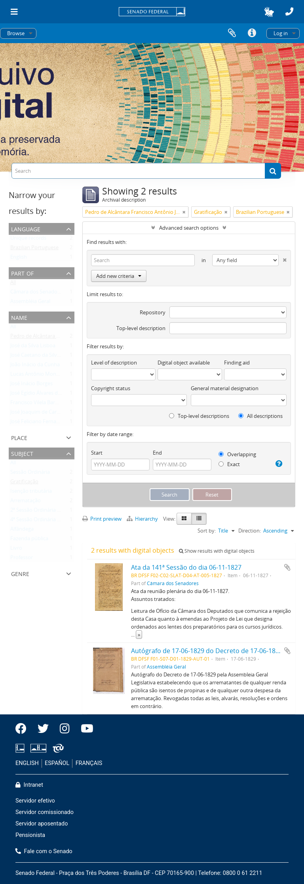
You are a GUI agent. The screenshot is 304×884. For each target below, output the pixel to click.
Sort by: (207, 530)
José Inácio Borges (31, 385)
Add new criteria (118, 276)
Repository (152, 312)
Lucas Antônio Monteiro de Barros (50, 375)
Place (19, 437)
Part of (22, 272)
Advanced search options (188, 227)
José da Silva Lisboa (32, 347)
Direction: (249, 530)
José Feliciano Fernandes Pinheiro (49, 423)
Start (97, 452)
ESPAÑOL (57, 763)
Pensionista (30, 835)
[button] (269, 12)
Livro (16, 549)
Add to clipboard (287, 567)
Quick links (252, 33)
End (157, 452)
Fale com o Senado (43, 851)
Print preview (102, 518)
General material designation (224, 388)
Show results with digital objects (217, 551)
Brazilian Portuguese (34, 249)
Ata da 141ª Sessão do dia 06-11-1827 (186, 567)
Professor (21, 559)
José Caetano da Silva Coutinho (46, 356)
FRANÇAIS (89, 763)
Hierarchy (143, 518)
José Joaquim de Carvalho (40, 413)
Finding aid (237, 362)
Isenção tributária (31, 492)
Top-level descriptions (199, 415)
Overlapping (237, 454)
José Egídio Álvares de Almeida (45, 394)
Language (25, 228)
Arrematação (25, 502)
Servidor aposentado (41, 823)
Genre (20, 573)
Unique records (28, 239)
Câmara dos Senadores (37, 293)
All (13, 283)
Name (19, 317)
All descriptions (260, 415)
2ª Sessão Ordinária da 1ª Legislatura (53, 511)
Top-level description (140, 328)
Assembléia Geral (30, 302)
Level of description (114, 362)
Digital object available (184, 362)
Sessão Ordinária (30, 473)
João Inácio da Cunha (35, 366)
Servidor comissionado (44, 812)
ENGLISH (27, 763)
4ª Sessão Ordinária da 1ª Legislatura (53, 521)
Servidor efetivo (35, 800)
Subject (22, 453)
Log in (281, 33)
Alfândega (22, 530)
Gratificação (24, 483)
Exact (229, 464)
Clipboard (232, 33)
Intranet (29, 785)
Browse (16, 33)
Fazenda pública (29, 540)
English (18, 258)
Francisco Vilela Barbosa (38, 404)
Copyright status (110, 388)
